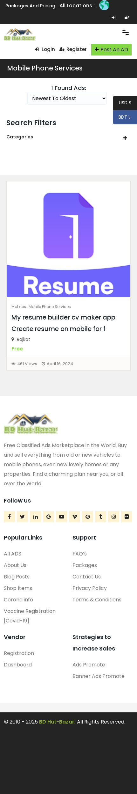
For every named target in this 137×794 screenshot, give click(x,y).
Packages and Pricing (30, 6)
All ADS (12, 553)
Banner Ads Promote (98, 676)
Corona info (18, 599)
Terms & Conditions (96, 599)
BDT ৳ (122, 118)
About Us (15, 565)
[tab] (68, 136)
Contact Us (86, 576)
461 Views (27, 364)
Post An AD (111, 49)
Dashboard (18, 664)
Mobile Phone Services (45, 68)
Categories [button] (19, 137)
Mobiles (18, 306)
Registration (19, 653)
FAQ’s (79, 553)
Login (45, 49)
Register (73, 49)
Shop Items (18, 588)
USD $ (125, 103)
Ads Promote (88, 664)
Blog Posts (17, 576)
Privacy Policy (89, 588)
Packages (84, 565)
